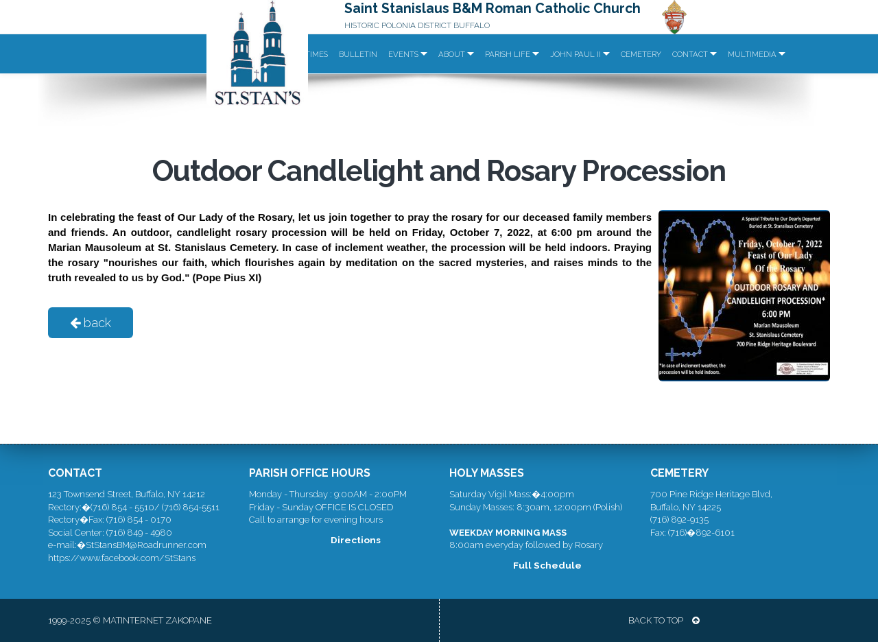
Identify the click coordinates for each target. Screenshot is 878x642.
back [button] (90, 323)
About (451, 54)
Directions (356, 539)
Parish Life (507, 54)
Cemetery (641, 54)
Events (403, 54)
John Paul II (575, 54)
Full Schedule (547, 565)
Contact (690, 54)
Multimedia (752, 54)
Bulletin (358, 54)
